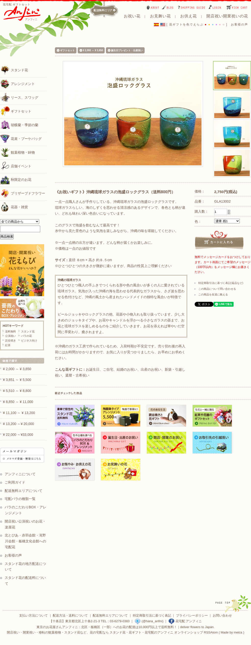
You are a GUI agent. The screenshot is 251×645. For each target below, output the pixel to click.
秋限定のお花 (15, 179)
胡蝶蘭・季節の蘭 (19, 125)
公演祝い (10, 335)
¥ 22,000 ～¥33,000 (18, 435)
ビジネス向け (29, 340)
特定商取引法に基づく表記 (152, 615)
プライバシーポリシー (192, 615)
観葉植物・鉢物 (17, 152)
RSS (207, 632)
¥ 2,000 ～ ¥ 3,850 (93, 50)
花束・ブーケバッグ (21, 138)
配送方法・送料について (70, 615)
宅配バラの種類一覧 (20, 499)
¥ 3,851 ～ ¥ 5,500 (17, 380)
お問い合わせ (222, 615)
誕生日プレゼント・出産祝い (127, 50)
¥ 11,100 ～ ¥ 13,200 (19, 413)
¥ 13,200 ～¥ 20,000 (18, 424)
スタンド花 (14, 70)
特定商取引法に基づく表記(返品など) (220, 282)
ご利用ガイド (15, 482)
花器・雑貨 (14, 207)
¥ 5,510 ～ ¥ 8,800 (17, 391)
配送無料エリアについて (23, 491)
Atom (214, 632)
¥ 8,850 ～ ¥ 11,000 (18, 402)
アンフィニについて (20, 474)
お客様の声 (239, 24)
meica (238, 632)
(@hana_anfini (148, 621)
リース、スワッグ (19, 97)
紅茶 (8, 345)
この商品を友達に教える (213, 294)
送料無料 (10, 331)
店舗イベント (15, 166)
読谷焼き (10, 340)
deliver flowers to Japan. (197, 627)
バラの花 (26, 335)
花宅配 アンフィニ (185, 621)
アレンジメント (17, 83)
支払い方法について (33, 615)
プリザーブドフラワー (22, 193)
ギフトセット (15, 111)
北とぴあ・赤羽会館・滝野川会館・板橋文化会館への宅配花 (25, 541)
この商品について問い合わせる (217, 288)
